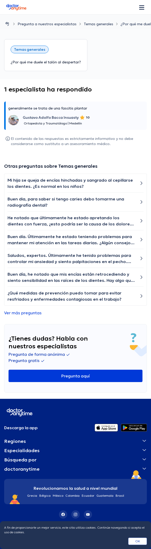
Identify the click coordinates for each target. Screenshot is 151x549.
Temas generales (98, 24)
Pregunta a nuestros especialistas (47, 24)
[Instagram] (75, 514)
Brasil (120, 495)
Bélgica (45, 495)
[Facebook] (63, 514)
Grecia (32, 495)
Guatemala (105, 495)
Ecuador (88, 495)
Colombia (72, 495)
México (58, 495)
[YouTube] (88, 514)
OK (137, 541)
